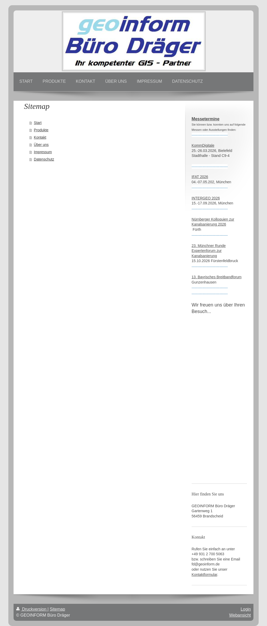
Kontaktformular (204, 574)
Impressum (43, 152)
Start (38, 123)
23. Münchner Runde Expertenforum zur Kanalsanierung (209, 251)
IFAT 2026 (200, 177)
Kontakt (40, 137)
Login (246, 609)
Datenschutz (44, 159)
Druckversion (31, 609)
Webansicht (240, 615)
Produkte (41, 130)
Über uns (41, 145)
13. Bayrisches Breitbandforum (216, 277)
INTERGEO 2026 (206, 198)
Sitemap (57, 609)
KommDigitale (203, 145)
